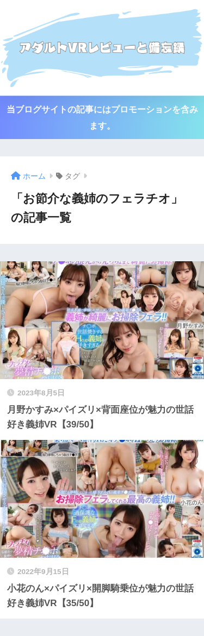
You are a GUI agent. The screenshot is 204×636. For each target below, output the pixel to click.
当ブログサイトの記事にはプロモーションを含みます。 (102, 117)
